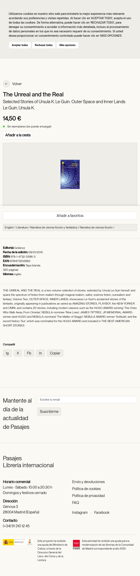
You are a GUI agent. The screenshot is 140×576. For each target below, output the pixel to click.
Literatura (22, 227)
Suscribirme (49, 411)
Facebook (101, 512)
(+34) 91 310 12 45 (16, 526)
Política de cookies (86, 489)
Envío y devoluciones (88, 482)
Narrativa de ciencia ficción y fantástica (53, 227)
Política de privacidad (88, 495)
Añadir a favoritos (70, 215)
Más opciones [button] (67, 45)
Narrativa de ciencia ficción (96, 227)
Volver (12, 84)
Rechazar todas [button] (43, 45)
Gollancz (19, 248)
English (9, 227)
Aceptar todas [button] (20, 45)
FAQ (75, 502)
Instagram (80, 512)
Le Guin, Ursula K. (19, 107)
